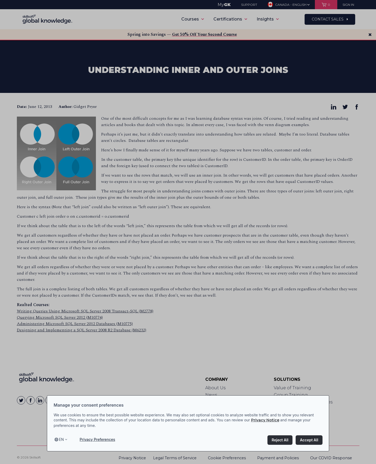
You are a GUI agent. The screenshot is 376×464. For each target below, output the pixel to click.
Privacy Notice (265, 420)
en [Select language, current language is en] (61, 439)
